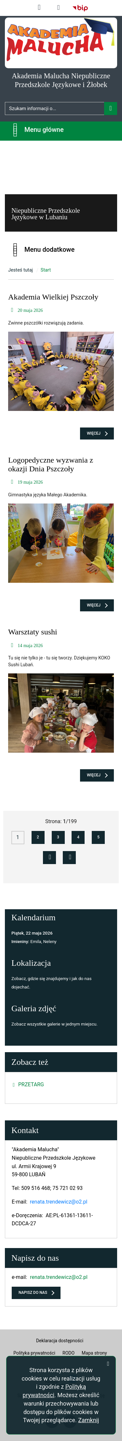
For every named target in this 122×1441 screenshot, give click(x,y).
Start (46, 270)
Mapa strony (94, 1353)
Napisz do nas (33, 1292)
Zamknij (88, 1420)
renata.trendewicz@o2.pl (59, 1202)
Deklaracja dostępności (59, 1340)
